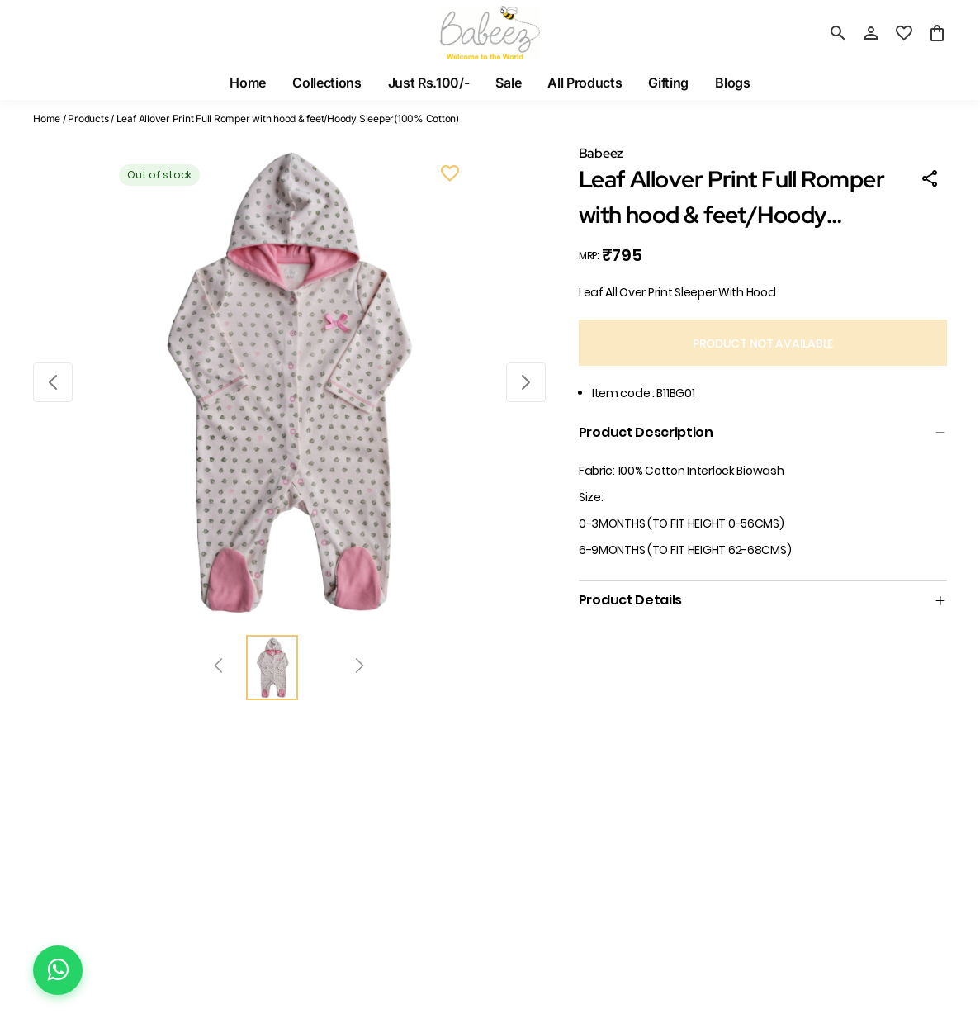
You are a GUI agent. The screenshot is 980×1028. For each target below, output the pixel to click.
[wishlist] (904, 33)
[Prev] (218, 668)
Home (46, 118)
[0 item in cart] (937, 33)
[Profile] (871, 33)
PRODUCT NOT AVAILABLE (763, 343)
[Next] (359, 668)
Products (88, 118)
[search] (838, 33)
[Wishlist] (450, 176)
